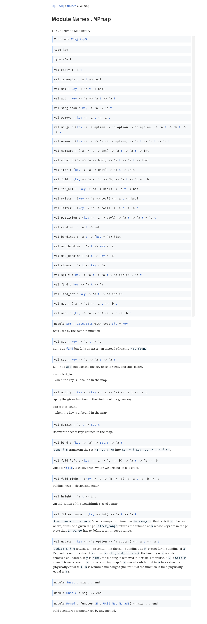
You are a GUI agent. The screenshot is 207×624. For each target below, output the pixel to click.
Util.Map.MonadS (116, 603)
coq (61, 6)
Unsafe (71, 593)
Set (69, 323)
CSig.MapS (79, 39)
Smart (70, 582)
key (74, 89)
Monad (70, 603)
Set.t (95, 424)
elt (114, 323)
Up (54, 6)
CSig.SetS (85, 323)
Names (71, 6)
